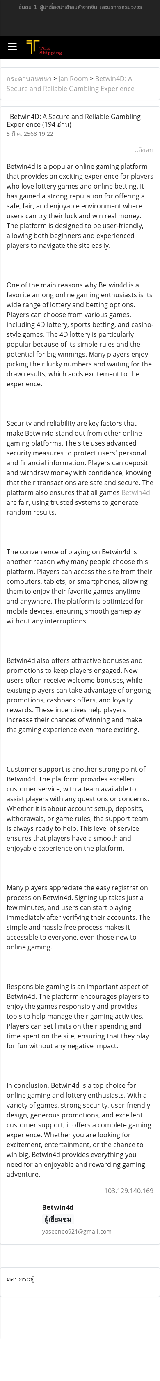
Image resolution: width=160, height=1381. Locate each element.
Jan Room (73, 78)
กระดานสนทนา (29, 78)
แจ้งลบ (143, 149)
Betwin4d (135, 492)
